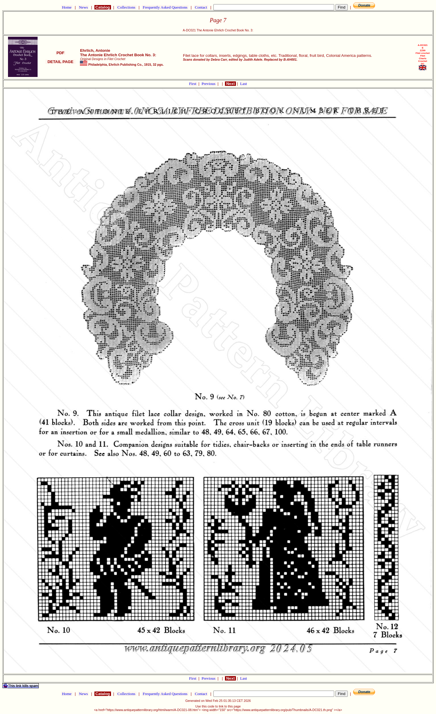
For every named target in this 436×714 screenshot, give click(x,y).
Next (230, 83)
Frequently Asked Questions (165, 7)
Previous (209, 83)
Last (243, 83)
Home (67, 7)
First (193, 83)
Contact (201, 7)
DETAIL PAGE (60, 62)
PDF (60, 53)
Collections (126, 7)
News (83, 7)
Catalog (102, 7)
